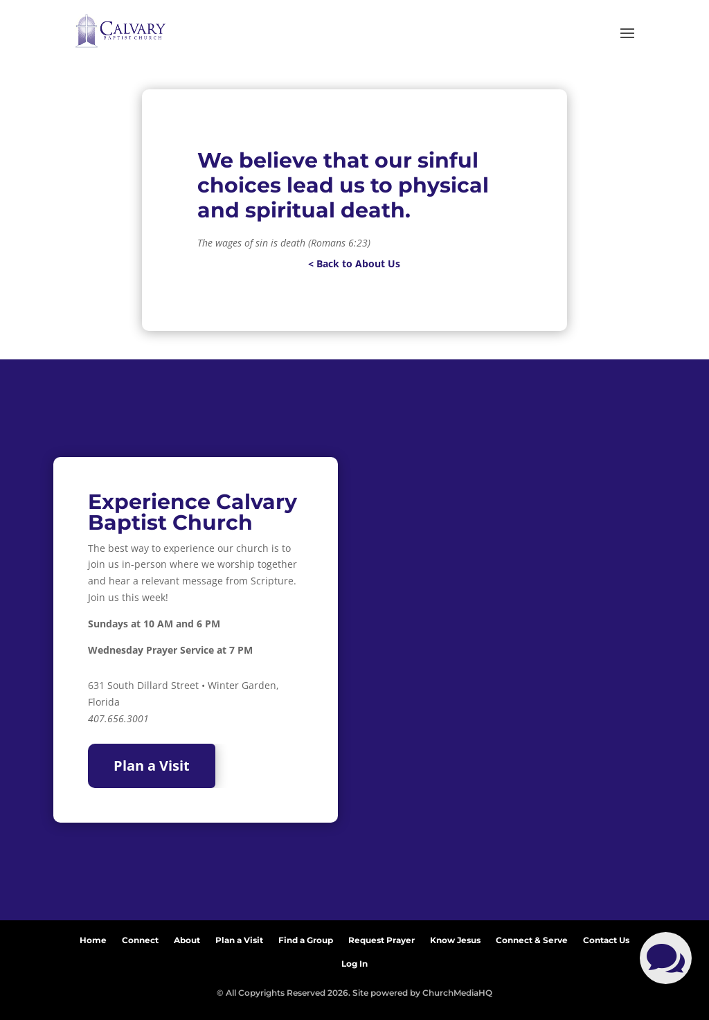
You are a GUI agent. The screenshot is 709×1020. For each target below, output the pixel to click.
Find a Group (305, 937)
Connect (140, 937)
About (187, 937)
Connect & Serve (532, 937)
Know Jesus (455, 937)
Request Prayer (381, 937)
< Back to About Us (354, 263)
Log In (354, 961)
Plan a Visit (152, 765)
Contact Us (606, 937)
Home (93, 937)
